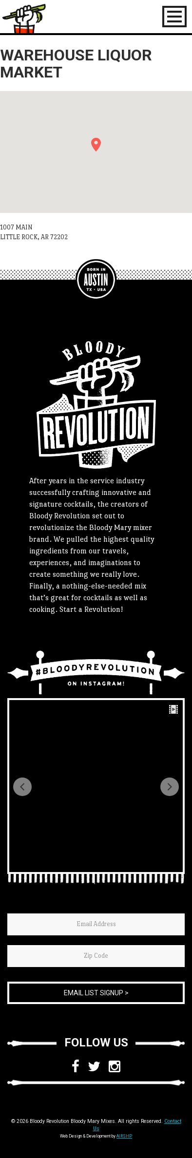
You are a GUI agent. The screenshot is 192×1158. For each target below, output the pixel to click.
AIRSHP (124, 1136)
